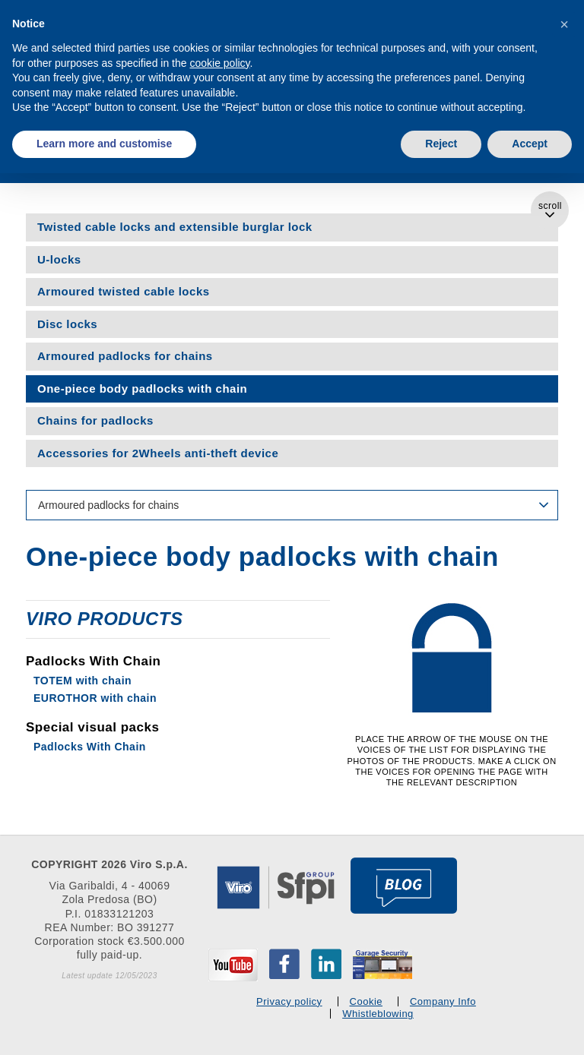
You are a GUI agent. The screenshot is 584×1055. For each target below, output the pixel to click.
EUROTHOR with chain (95, 698)
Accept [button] (530, 143)
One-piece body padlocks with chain (142, 388)
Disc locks (67, 323)
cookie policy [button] (219, 63)
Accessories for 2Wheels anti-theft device (157, 453)
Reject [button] (441, 143)
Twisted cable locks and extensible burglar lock (175, 226)
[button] (564, 24)
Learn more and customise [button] (104, 143)
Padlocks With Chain (89, 747)
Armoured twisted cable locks (123, 291)
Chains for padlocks (95, 420)
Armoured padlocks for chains (125, 355)
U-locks (59, 259)
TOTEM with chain (82, 680)
